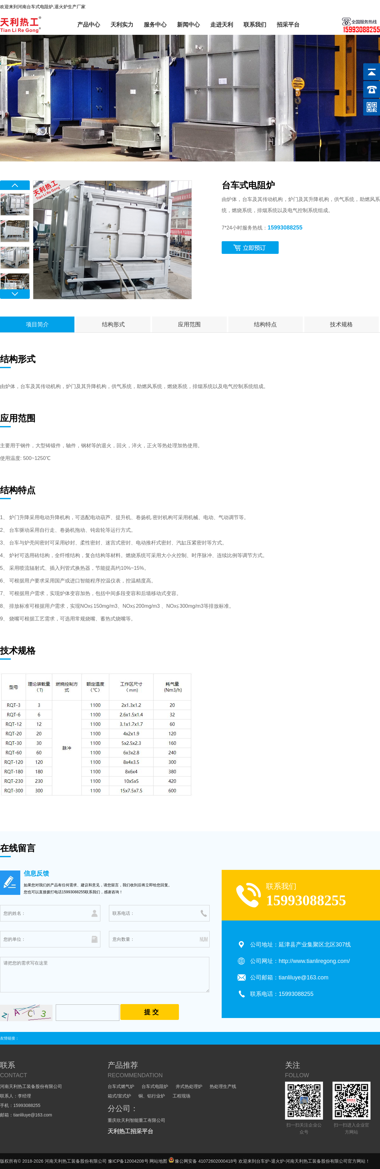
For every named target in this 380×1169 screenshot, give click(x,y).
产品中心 (88, 25)
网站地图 (158, 1161)
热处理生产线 (223, 1086)
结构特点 (265, 324)
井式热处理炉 (189, 1086)
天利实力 (122, 25)
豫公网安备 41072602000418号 (202, 1161)
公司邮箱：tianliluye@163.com (289, 977)
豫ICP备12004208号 (128, 1161)
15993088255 (285, 227)
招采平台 (288, 25)
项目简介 (37, 324)
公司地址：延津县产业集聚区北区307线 (300, 944)
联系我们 (255, 25)
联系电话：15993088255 (282, 994)
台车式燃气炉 (121, 1086)
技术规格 (341, 324)
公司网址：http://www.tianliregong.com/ (300, 961)
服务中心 (155, 25)
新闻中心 (188, 25)
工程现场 (181, 1095)
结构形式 (113, 324)
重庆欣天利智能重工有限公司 (136, 1120)
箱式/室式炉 (119, 1095)
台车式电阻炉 (155, 1086)
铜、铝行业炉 (151, 1095)
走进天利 (221, 25)
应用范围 (189, 324)
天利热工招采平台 (130, 1131)
